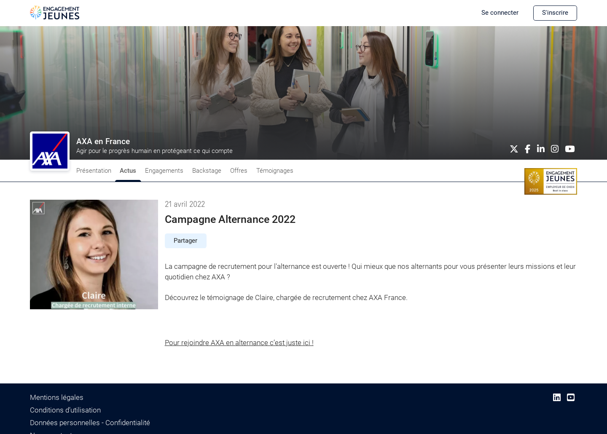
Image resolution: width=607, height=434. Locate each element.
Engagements (164, 170)
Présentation (93, 170)
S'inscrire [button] (555, 12)
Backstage (206, 170)
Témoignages (274, 170)
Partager (185, 240)
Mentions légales (56, 398)
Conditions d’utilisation (65, 410)
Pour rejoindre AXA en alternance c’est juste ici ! (239, 343)
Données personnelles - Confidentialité (90, 423)
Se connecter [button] (499, 12)
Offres (238, 170)
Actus (128, 170)
